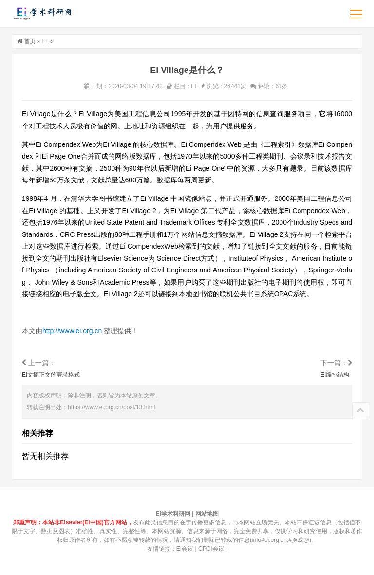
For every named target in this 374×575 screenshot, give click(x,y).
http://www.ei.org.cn (72, 331)
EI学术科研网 (42, 13)
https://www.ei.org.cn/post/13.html (111, 407)
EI (45, 41)
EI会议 (184, 548)
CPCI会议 (211, 548)
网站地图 (207, 513)
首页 (30, 41)
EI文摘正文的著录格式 (51, 374)
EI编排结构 (334, 374)
